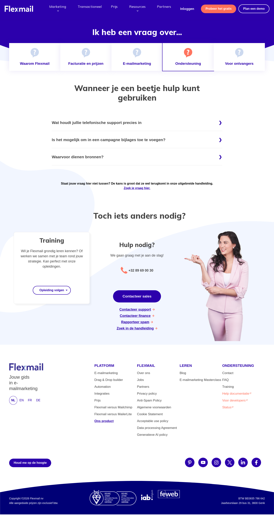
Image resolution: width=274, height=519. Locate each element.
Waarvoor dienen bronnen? (78, 157)
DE (38, 400)
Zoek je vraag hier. (137, 188)
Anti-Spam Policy (149, 400)
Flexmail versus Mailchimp (113, 407)
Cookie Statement (150, 414)
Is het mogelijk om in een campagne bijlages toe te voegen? (109, 140)
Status (226, 407)
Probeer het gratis (219, 8)
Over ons (143, 373)
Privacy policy (147, 393)
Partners (164, 6)
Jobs (140, 380)
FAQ (225, 380)
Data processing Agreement (157, 428)
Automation (102, 387)
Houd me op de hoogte (30, 462)
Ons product (104, 421)
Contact (227, 373)
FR (30, 400)
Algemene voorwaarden (154, 407)
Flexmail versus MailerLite (113, 414)
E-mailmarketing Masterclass (200, 380)
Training (228, 387)
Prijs (114, 6)
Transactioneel (90, 6)
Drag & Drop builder (108, 380)
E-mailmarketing (106, 373)
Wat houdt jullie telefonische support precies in (97, 122)
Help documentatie (235, 393)
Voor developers (234, 400)
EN (21, 400)
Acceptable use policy (152, 421)
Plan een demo (254, 8)
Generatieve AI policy (152, 435)
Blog (183, 373)
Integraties (101, 393)
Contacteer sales (137, 296)
